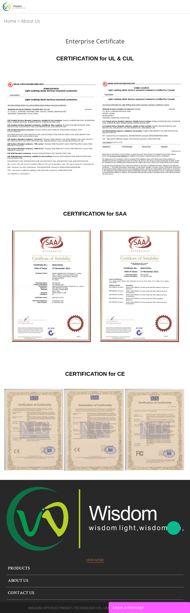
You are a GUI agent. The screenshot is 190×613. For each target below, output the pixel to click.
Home (10, 21)
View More (95, 560)
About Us (30, 21)
